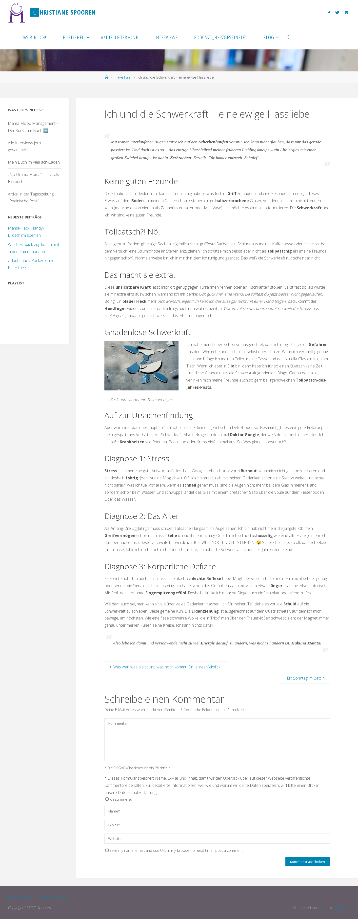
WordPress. (340, 907)
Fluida (321, 907)
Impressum (19, 897)
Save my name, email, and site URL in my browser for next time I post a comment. (174, 850)
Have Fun (122, 77)
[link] (289, 37)
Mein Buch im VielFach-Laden (34, 162)
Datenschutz (52, 897)
